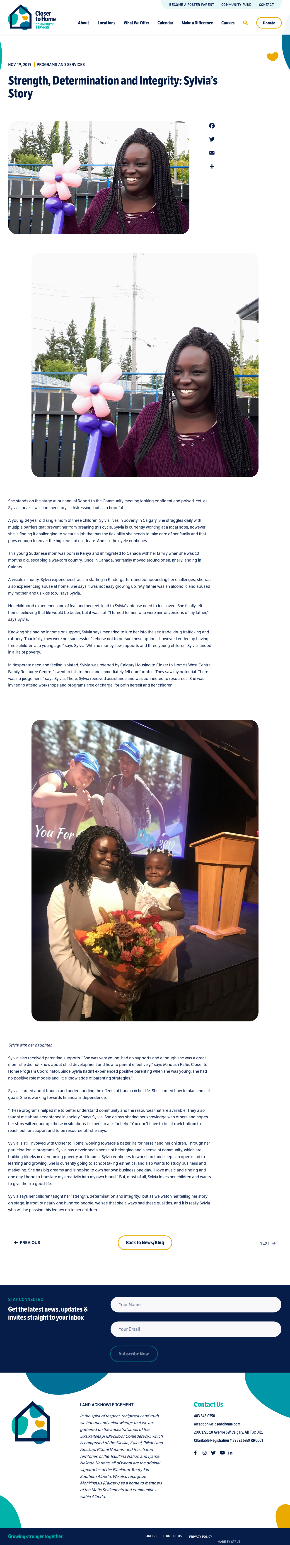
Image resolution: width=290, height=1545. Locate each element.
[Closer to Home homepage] (24, 1450)
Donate (269, 22)
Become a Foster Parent (191, 4)
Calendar (165, 23)
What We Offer (136, 23)
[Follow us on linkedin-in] (237, 1453)
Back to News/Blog (145, 1259)
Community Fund (236, 4)
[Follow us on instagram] (211, 1453)
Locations (106, 23)
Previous (26, 1248)
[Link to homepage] (32, 17)
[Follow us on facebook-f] (203, 1453)
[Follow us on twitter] (220, 1453)
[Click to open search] (245, 22)
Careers (227, 23)
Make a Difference (197, 23)
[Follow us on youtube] (228, 1453)
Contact (266, 4)
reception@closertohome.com (224, 1424)
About (83, 23)
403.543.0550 (211, 1415)
